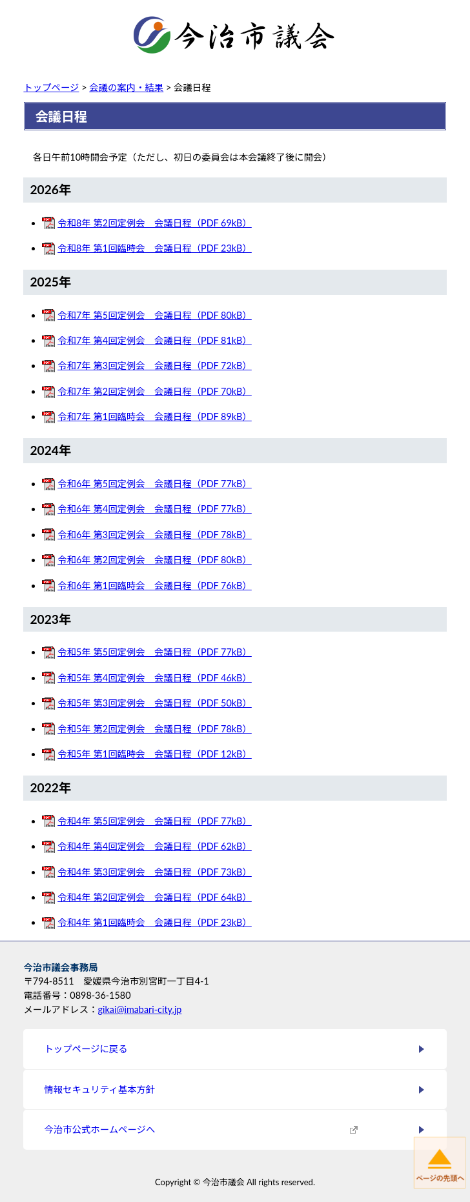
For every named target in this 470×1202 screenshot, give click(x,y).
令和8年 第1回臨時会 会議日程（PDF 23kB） (154, 248)
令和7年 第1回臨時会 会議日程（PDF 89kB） (154, 416)
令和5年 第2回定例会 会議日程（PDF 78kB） (154, 728)
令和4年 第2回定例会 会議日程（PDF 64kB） (154, 897)
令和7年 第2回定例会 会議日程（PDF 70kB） (154, 391)
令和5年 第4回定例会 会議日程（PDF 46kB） (154, 677)
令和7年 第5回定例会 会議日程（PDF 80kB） (154, 315)
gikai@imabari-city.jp (140, 1009)
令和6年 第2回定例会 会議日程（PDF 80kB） (154, 559)
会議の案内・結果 (126, 87)
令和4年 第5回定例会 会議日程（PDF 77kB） (154, 821)
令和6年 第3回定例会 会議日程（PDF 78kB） (154, 534)
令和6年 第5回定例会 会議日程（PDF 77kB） (154, 483)
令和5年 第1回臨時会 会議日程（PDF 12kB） (154, 753)
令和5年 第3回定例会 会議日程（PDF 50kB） (154, 702)
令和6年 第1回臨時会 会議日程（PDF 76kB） (154, 585)
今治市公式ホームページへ (99, 1129)
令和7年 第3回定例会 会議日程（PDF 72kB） (154, 365)
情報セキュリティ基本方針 (99, 1089)
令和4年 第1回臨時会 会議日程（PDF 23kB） (154, 922)
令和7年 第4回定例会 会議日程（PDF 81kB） (154, 340)
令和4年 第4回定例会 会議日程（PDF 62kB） (154, 846)
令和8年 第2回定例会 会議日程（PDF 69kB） (154, 222)
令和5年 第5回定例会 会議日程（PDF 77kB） (154, 651)
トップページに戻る (85, 1048)
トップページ (51, 87)
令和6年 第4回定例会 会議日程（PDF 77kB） (154, 508)
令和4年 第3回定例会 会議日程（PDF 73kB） (154, 871)
